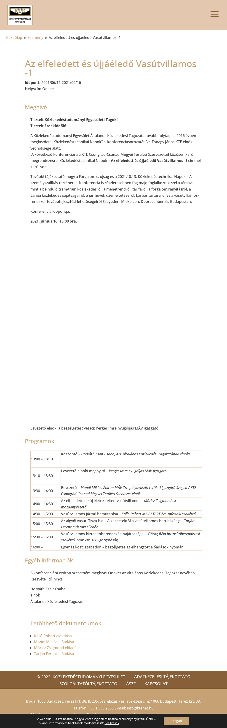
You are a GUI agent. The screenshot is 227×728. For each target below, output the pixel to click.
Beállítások (111, 723)
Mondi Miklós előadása (54, 641)
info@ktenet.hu (140, 708)
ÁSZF (131, 683)
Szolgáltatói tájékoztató (88, 683)
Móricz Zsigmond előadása (57, 647)
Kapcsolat (156, 683)
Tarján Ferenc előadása (54, 653)
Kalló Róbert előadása (53, 635)
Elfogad (176, 721)
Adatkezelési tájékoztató (162, 676)
